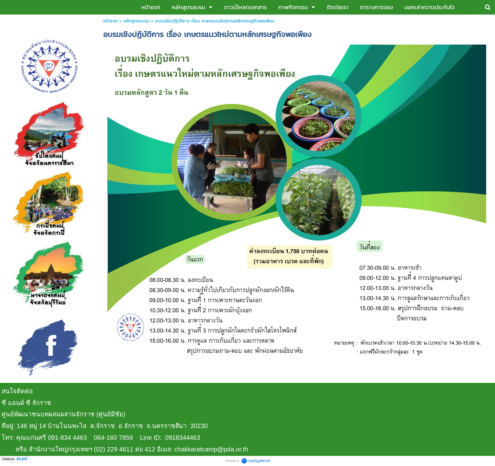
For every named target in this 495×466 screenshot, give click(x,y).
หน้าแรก (110, 21)
